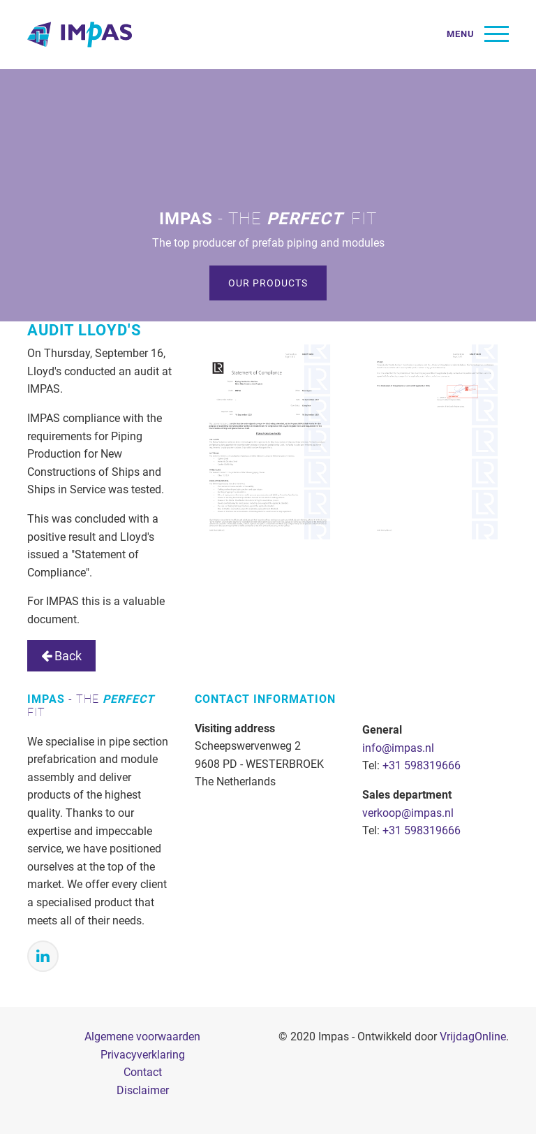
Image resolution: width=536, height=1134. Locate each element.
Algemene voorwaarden (142, 1036)
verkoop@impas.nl (408, 813)
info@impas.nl (398, 748)
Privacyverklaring (142, 1054)
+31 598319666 (421, 765)
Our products (268, 283)
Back (61, 655)
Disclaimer (143, 1090)
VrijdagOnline (473, 1036)
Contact (143, 1072)
